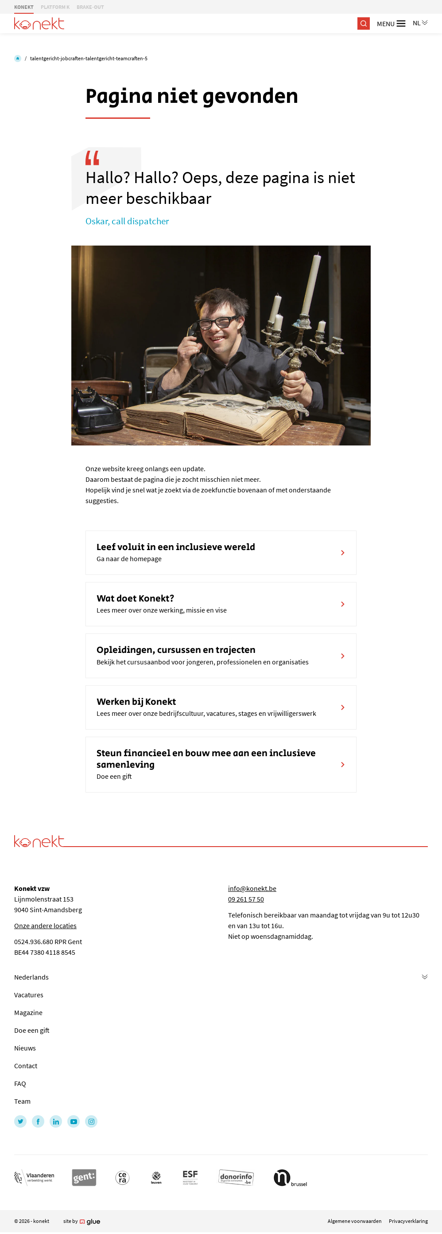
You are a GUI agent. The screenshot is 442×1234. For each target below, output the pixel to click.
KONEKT (24, 7)
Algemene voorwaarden (355, 1221)
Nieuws (25, 1047)
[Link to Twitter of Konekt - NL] (20, 1121)
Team (22, 1101)
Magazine (28, 1012)
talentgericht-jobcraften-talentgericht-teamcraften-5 (88, 58)
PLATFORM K (55, 7)
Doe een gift (32, 1030)
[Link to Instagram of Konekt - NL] (91, 1121)
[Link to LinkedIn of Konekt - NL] (56, 1121)
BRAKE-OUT (90, 7)
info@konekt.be (252, 888)
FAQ (20, 1083)
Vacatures (28, 994)
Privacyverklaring (408, 1221)
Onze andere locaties (45, 925)
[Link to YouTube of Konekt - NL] (73, 1121)
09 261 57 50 (246, 898)
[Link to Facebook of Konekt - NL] (38, 1121)
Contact (25, 1065)
